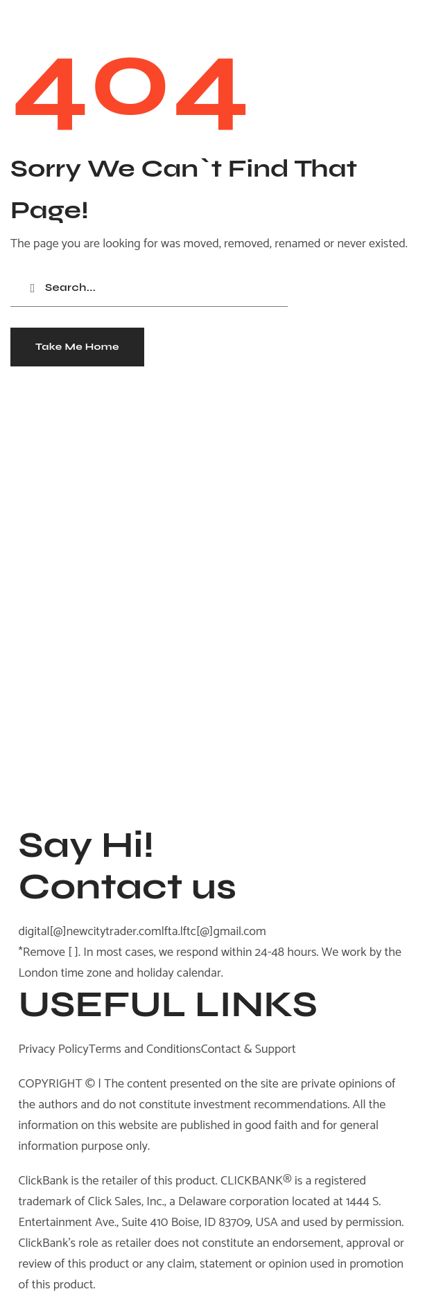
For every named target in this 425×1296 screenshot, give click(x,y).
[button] (77, 347)
